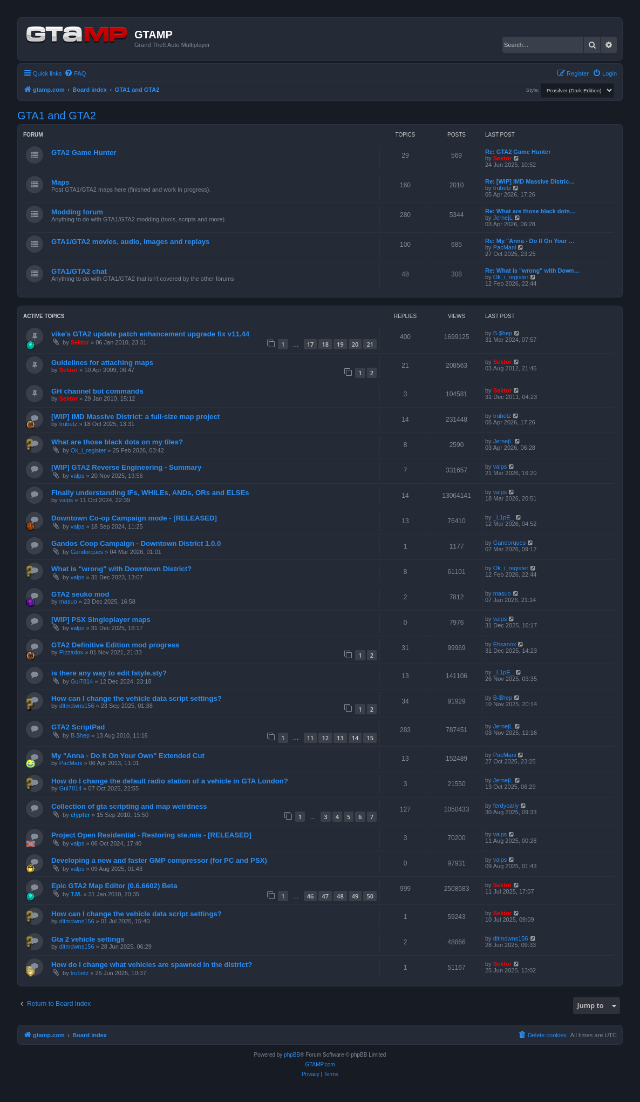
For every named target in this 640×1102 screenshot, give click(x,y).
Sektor (502, 158)
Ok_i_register (510, 277)
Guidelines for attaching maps (102, 363)
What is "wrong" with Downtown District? (121, 569)
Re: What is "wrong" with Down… (532, 270)
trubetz (502, 188)
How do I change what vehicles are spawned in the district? (151, 965)
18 (325, 344)
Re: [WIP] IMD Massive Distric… (530, 181)
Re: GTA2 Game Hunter (517, 151)
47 (325, 896)
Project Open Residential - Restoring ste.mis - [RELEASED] (151, 835)
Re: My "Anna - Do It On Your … (530, 241)
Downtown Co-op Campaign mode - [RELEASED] (134, 518)
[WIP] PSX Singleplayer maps (101, 620)
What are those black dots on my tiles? (117, 442)
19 (340, 344)
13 (340, 738)
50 (369, 896)
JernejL (503, 217)
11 (310, 738)
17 (310, 344)
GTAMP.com (320, 1064)
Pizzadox (71, 652)
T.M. (76, 894)
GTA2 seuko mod (80, 594)
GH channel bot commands (97, 391)
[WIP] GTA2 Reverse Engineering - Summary (126, 467)
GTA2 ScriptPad (78, 727)
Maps (60, 182)
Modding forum (77, 212)
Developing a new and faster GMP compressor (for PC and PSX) (159, 860)
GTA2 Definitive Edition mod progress (115, 645)
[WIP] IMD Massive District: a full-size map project (135, 417)
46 (310, 896)
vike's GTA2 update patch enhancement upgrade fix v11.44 (150, 334)
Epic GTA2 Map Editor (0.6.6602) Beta (114, 886)
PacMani (504, 247)
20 (355, 344)
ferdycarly (506, 805)
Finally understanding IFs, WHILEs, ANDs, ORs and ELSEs (150, 493)
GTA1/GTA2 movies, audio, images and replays (130, 242)
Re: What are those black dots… (530, 211)
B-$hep (502, 333)
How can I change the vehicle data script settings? (136, 698)
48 (340, 896)
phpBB (292, 1055)
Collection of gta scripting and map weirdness (129, 806)
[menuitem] (75, 73)
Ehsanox (504, 644)
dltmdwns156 (76, 705)
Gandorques (87, 552)
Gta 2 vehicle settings (88, 939)
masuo (68, 601)
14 (355, 738)
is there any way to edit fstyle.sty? (109, 673)
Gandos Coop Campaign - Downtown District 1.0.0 (136, 543)
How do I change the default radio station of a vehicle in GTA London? (169, 781)
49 (355, 896)
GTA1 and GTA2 (56, 115)
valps (78, 475)
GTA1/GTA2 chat (79, 271)
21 (369, 344)
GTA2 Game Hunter (84, 152)
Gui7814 (82, 681)
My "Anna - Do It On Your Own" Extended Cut (128, 756)
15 (369, 738)
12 (325, 738)
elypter (80, 815)
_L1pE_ (503, 517)
